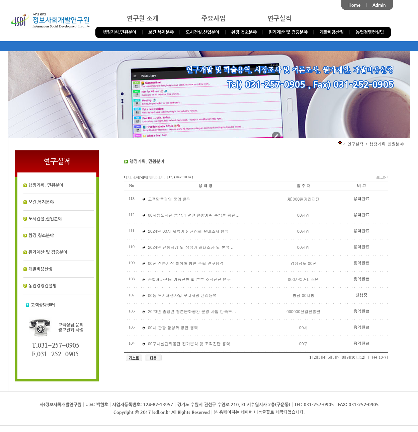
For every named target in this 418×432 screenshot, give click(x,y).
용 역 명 (205, 185)
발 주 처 (304, 185)
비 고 (361, 185)
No (131, 185)
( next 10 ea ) (183, 177)
